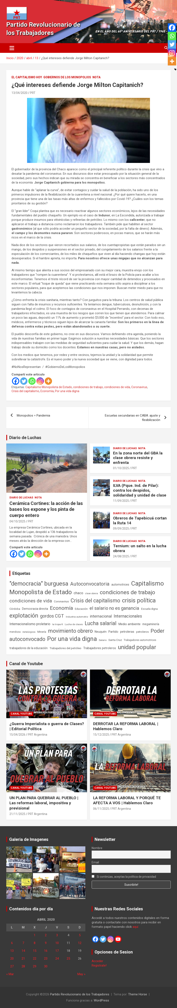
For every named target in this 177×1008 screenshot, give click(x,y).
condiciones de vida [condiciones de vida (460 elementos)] (30, 601)
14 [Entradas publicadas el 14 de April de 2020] (23, 951)
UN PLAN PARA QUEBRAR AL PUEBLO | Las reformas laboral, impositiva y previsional (43, 803)
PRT (32, 93)
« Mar (10, 974)
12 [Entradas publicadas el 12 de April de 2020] (79, 943)
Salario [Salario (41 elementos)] (103, 640)
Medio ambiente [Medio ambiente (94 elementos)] (129, 624)
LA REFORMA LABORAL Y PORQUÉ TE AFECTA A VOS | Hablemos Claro (127, 800)
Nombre (97, 848)
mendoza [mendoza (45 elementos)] (15, 631)
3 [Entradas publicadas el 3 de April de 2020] (57, 935)
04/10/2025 (17, 521)
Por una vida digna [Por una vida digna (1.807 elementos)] (72, 638)
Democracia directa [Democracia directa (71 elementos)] (35, 608)
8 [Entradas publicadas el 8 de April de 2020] (34, 943)
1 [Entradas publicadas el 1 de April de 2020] (34, 935)
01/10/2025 (121, 468)
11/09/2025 (121, 500)
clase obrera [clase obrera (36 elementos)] (91, 593)
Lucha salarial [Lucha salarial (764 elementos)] (100, 623)
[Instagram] (40, 381)
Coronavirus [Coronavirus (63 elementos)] (61, 601)
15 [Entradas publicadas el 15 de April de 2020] (34, 951)
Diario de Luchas (25, 437)
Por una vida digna (67, 391)
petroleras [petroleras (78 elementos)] (127, 632)
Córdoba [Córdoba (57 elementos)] (14, 608)
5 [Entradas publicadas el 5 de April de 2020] (80, 935)
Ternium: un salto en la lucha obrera (139, 548)
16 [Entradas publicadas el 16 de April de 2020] (45, 951)
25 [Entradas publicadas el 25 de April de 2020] (68, 958)
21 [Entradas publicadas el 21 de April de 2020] (23, 958)
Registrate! (99, 965)
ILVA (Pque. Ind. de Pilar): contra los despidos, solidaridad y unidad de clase (139, 490)
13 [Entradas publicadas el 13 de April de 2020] (12, 951)
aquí (135, 927)
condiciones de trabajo (88, 387)
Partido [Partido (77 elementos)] (113, 632)
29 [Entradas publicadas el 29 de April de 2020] (34, 966)
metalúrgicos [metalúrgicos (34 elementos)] (28, 632)
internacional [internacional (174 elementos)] (101, 616)
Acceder (97, 961)
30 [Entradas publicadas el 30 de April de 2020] (45, 966)
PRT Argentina (37, 734)
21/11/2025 (17, 814)
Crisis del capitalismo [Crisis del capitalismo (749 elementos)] (95, 601)
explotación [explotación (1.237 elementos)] (23, 615)
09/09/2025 (121, 528)
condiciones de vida (117, 387)
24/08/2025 (121, 556)
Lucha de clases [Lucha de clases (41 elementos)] (74, 624)
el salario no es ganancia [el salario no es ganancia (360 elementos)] (114, 608)
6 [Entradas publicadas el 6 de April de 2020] (12, 943)
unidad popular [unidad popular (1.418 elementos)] (137, 647)
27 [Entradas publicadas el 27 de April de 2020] (12, 966)
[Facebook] (15, 381)
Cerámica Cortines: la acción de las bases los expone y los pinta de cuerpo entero (46, 509)
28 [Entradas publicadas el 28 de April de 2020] (23, 966)
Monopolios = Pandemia (33, 415)
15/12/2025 (101, 734)
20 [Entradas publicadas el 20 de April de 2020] (12, 958)
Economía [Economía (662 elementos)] (61, 608)
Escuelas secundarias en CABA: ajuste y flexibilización (132, 418)
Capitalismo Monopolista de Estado (48, 387)
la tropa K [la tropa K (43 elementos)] (57, 624)
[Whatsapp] (32, 381)
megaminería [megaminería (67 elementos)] (150, 624)
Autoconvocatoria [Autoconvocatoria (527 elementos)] (89, 584)
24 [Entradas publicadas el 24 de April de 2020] (57, 958)
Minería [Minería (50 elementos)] (41, 631)
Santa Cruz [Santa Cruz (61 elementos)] (115, 640)
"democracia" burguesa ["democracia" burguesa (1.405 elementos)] (38, 583)
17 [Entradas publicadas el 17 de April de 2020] (57, 951)
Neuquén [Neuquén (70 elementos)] (101, 631)
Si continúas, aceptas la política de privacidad (124, 876)
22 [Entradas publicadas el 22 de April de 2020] (34, 958)
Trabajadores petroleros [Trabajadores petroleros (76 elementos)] (99, 648)
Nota (96, 77)
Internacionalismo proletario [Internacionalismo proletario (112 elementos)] (29, 624)
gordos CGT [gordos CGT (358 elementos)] (52, 616)
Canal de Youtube (26, 663)
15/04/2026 (17, 734)
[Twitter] (23, 381)
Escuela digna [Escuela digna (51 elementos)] (149, 608)
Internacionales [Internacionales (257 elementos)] (128, 616)
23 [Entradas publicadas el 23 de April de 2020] (45, 958)
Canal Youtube (21, 713)
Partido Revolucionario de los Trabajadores (79, 994)
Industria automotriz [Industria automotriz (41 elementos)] (77, 616)
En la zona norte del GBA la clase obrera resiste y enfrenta (138, 458)
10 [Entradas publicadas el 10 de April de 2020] (57, 943)
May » (81, 974)
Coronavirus (139, 387)
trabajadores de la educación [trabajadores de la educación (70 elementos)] (28, 648)
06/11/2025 (101, 808)
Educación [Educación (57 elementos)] (81, 608)
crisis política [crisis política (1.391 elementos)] (139, 600)
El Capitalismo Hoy (27, 77)
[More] (48, 381)
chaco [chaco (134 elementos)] (78, 593)
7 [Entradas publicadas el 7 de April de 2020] (23, 943)
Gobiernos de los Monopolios (67, 77)
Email (95, 862)
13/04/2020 (19, 93)
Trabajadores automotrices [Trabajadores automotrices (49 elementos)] (140, 640)
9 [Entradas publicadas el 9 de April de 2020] (46, 943)
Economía (47, 391)
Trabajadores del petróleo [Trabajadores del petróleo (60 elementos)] (65, 648)
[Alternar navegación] (11, 48)
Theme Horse (137, 994)
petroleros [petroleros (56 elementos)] (142, 631)
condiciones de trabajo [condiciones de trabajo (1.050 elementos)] (127, 592)
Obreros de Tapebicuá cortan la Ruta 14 (140, 520)
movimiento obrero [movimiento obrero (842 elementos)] (70, 631)
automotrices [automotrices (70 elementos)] (120, 584)
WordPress (101, 1000)
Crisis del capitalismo (25, 391)
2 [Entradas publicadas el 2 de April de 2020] (46, 935)
